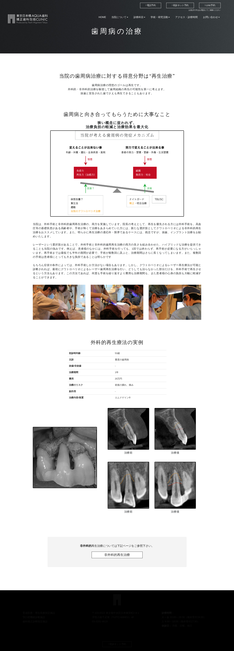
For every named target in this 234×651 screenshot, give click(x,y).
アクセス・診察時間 (186, 17)
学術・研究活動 (160, 17)
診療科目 (139, 17)
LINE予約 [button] (210, 5)
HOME (102, 17)
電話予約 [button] (151, 5)
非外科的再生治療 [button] (117, 555)
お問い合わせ (211, 17)
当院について (119, 17)
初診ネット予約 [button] (180, 5)
